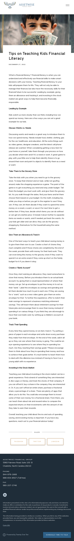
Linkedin (55, 441)
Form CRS (6, 525)
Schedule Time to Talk (57, 535)
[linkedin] (5, 495)
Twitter (37, 441)
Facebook (18, 441)
